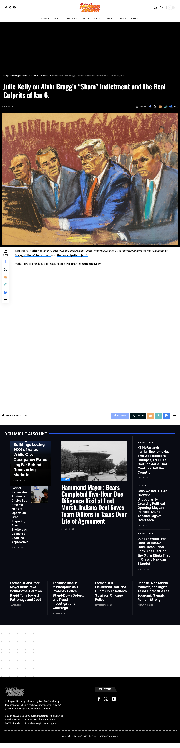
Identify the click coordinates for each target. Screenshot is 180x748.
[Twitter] (10, 7)
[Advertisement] (90, 47)
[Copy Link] (165, 106)
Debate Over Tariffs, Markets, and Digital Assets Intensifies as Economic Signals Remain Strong (153, 591)
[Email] (160, 106)
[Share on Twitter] (155, 106)
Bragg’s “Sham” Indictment (33, 255)
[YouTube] (14, 7)
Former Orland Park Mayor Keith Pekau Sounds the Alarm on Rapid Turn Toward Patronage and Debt (26, 591)
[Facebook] (6, 7)
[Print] (170, 106)
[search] (155, 7)
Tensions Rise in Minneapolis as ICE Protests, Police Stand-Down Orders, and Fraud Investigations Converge (68, 595)
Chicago (142, 486)
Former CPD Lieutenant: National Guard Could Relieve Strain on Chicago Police (111, 591)
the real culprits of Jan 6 (73, 255)
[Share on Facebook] (150, 106)
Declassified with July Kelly (83, 263)
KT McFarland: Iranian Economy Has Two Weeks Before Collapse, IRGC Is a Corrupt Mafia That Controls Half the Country (153, 460)
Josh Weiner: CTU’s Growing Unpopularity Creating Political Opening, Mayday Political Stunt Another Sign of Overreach (152, 506)
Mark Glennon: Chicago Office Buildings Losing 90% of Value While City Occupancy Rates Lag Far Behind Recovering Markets (30, 455)
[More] (176, 106)
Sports (65, 479)
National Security (147, 443)
